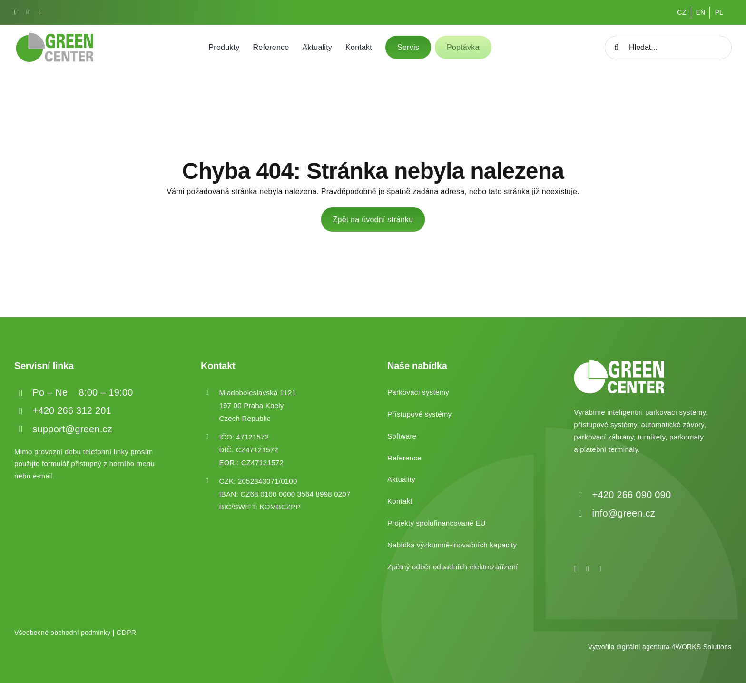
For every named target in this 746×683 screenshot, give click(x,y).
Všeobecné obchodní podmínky (62, 632)
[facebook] (15, 12)
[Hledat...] (668, 47)
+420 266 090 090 (631, 494)
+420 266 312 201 (71, 410)
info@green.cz (623, 513)
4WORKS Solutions (701, 647)
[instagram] (27, 12)
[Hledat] (616, 47)
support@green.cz (72, 429)
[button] (19, 663)
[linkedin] (40, 12)
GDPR (126, 632)
